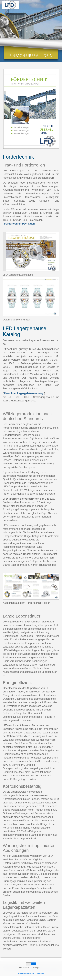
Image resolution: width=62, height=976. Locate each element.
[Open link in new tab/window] (31, 251)
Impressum (24, 967)
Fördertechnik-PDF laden (19, 223)
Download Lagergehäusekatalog (24, 393)
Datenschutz (36, 967)
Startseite (6, 967)
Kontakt (15, 967)
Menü (55, 7)
